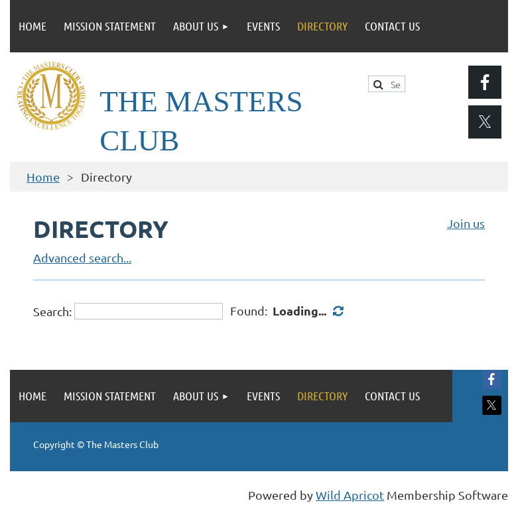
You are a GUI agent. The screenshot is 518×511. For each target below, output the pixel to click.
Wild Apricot (350, 495)
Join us (466, 223)
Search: (52, 311)
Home (43, 177)
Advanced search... (82, 257)
